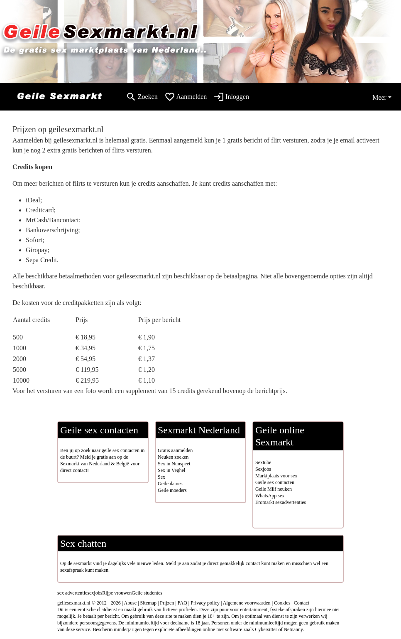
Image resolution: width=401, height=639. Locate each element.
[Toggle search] (141, 97)
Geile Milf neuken (273, 489)
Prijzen (167, 603)
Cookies (282, 603)
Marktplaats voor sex (276, 476)
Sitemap (148, 603)
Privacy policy (205, 603)
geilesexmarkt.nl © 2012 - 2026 (89, 603)
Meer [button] (379, 97)
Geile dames (170, 484)
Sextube (263, 462)
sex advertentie (72, 593)
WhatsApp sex (269, 496)
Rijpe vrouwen (117, 593)
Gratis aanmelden (175, 450)
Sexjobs (263, 469)
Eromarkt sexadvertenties (280, 502)
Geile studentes (147, 593)
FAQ (182, 603)
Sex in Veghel (171, 470)
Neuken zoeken (173, 457)
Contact (301, 603)
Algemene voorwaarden (247, 603)
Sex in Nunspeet (174, 464)
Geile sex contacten (274, 482)
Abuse (130, 603)
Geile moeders (172, 490)
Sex (161, 477)
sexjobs (94, 593)
